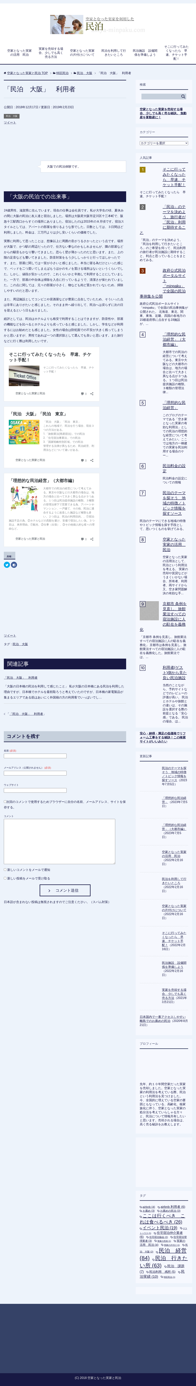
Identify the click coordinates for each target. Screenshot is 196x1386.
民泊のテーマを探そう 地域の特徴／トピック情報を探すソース (174, 503)
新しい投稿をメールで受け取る (28, 878)
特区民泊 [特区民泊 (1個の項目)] (169, 1277)
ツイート (10, 122)
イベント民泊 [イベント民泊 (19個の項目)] (160, 1227)
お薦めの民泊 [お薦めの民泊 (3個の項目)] (170, 1210)
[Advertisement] (65, 145)
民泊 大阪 (11, 116)
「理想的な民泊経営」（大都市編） (174, 339)
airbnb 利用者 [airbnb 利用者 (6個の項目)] (173, 1207)
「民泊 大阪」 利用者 (21, 677)
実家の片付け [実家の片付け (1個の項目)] (172, 1245)
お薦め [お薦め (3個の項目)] (149, 1210)
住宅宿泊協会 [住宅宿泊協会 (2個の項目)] (158, 1237)
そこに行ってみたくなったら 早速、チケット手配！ (176, 52)
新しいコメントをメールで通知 (28, 869)
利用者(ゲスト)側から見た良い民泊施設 (175, 672)
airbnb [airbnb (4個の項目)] (149, 1206)
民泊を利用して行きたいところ (113, 52)
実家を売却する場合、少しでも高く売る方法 (51, 52)
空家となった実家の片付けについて (82, 52)
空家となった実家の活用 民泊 (19, 52)
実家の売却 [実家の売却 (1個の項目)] (164, 1241)
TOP (27, 73)
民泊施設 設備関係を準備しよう (145, 52)
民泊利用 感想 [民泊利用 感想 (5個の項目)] (162, 1271)
